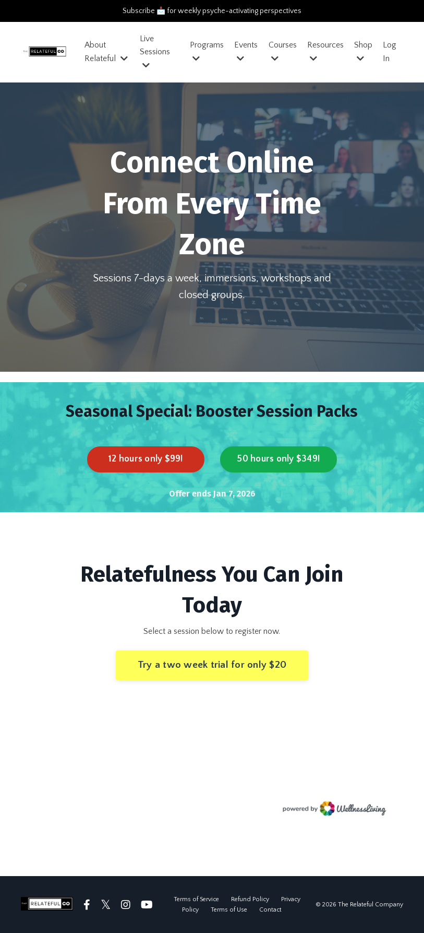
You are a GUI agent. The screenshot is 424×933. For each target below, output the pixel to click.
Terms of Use (229, 909)
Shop (363, 51)
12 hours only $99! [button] (145, 459)
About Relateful (106, 51)
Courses (283, 51)
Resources (325, 51)
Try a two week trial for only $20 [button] (212, 664)
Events (246, 51)
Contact (270, 909)
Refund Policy (250, 899)
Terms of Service (196, 899)
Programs (207, 51)
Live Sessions (155, 51)
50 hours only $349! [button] (278, 459)
